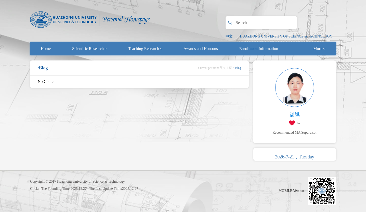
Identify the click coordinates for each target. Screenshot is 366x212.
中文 (229, 36)
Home (46, 48)
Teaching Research (145, 48)
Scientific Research (89, 48)
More (319, 48)
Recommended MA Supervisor (294, 132)
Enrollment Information (258, 48)
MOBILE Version (291, 191)
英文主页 (226, 68)
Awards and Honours (201, 48)
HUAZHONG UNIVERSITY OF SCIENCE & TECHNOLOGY (286, 36)
